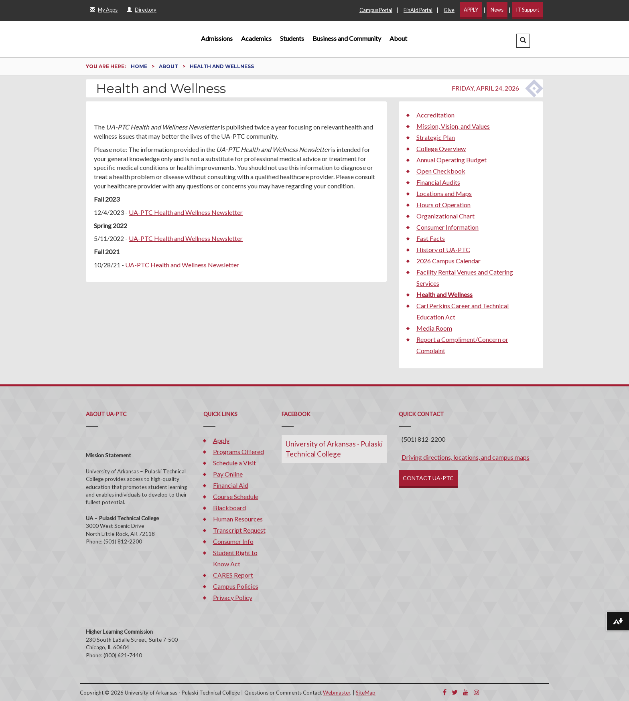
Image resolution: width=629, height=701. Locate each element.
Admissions (217, 38)
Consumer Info (233, 541)
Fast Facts (430, 238)
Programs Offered (238, 451)
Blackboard (229, 507)
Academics (256, 38)
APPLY (471, 9)
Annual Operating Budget (451, 160)
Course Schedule (235, 496)
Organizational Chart (445, 216)
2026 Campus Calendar (448, 261)
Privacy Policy (232, 597)
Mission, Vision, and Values (453, 126)
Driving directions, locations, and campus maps (466, 457)
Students (292, 38)
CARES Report (233, 575)
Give (449, 10)
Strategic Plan (435, 137)
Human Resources (238, 519)
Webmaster (336, 692)
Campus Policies (235, 586)
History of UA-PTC (443, 249)
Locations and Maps (444, 193)
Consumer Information (447, 227)
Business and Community (346, 38)
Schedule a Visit (234, 463)
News (497, 9)
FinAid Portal (418, 10)
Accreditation (435, 115)
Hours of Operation (443, 204)
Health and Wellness (444, 294)
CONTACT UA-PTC (428, 478)
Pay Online (228, 474)
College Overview (441, 148)
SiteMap (365, 692)
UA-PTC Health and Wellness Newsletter (186, 212)
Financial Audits (438, 182)
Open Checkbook (440, 171)
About (398, 38)
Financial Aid (230, 485)
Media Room (434, 328)
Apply (221, 440)
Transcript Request (239, 530)
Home (139, 66)
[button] (523, 41)
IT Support (527, 9)
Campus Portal (375, 10)
